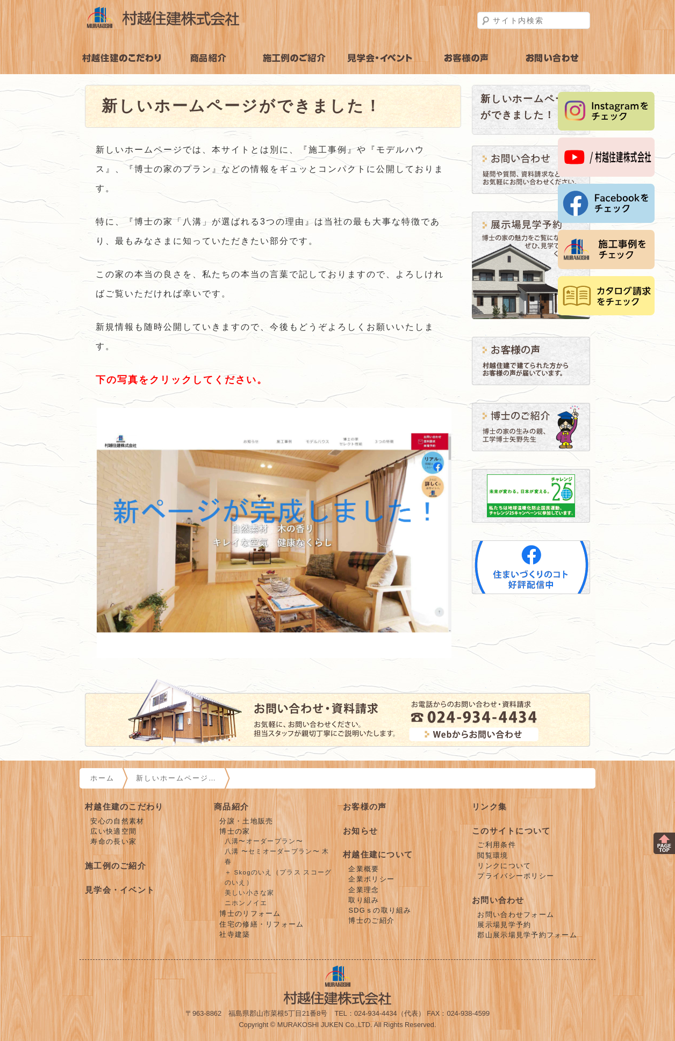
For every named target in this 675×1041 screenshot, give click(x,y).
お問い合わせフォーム (515, 914)
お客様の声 (466, 58)
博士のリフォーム (250, 913)
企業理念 (363, 890)
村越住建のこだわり (123, 58)
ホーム (102, 778)
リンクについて (504, 866)
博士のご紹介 (371, 920)
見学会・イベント (380, 58)
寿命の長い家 (113, 841)
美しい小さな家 (250, 893)
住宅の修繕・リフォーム (261, 924)
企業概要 (363, 869)
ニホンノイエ (246, 903)
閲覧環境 (492, 855)
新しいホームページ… (176, 778)
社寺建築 (234, 934)
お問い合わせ (498, 900)
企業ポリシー (371, 879)
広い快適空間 (113, 831)
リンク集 (489, 806)
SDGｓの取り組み (379, 910)
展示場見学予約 (504, 925)
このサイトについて (511, 830)
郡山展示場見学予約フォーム (527, 935)
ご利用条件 (496, 845)
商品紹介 (209, 58)
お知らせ (360, 830)
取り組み (363, 900)
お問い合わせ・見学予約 (552, 58)
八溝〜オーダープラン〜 (264, 841)
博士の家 (234, 831)
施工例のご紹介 (295, 58)
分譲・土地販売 (246, 821)
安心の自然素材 (117, 821)
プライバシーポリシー (515, 876)
